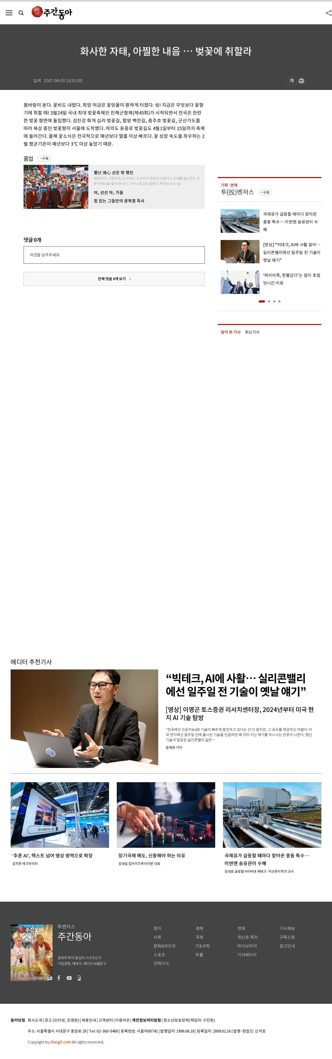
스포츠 (159, 954)
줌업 (28, 158)
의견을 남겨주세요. (45, 254)
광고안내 (287, 946)
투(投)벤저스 (237, 192)
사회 (157, 937)
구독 (45, 158)
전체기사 (161, 963)
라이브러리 (247, 946)
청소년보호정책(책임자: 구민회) (189, 1020)
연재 (241, 928)
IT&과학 (203, 946)
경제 (199, 928)
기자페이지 (247, 954)
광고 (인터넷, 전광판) (62, 1020)
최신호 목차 (247, 937)
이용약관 (122, 1020)
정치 (157, 928)
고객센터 (105, 1020)
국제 (199, 937)
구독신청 (287, 937)
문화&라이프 (165, 946)
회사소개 (35, 1020)
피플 (199, 954)
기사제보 (287, 928)
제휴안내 (89, 1020)
